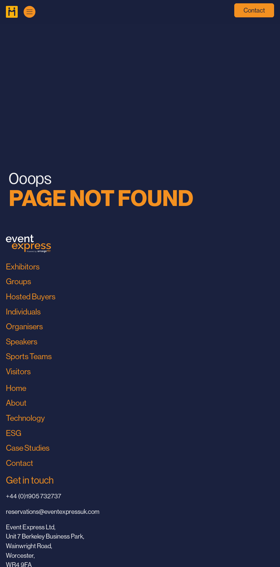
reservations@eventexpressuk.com (53, 511)
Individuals (23, 311)
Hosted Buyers (30, 296)
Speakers (21, 341)
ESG (13, 433)
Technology (25, 418)
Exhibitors (22, 266)
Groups (18, 281)
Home (16, 388)
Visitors (18, 371)
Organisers (24, 326)
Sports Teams (29, 356)
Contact (254, 10)
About (16, 403)
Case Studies (27, 448)
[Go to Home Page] (12, 12)
